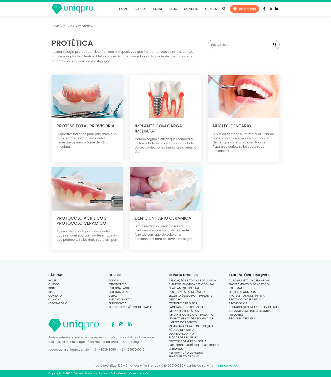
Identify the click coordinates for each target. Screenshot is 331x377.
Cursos (140, 9)
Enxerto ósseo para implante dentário (190, 297)
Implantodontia (120, 299)
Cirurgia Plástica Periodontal (191, 284)
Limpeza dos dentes (183, 322)
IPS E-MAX (236, 288)
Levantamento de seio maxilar (191, 318)
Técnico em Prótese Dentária (130, 307)
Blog (173, 9)
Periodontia (117, 303)
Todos (113, 280)
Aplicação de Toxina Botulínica (192, 280)
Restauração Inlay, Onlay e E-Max (254, 307)
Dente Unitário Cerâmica (187, 292)
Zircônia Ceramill (242, 318)
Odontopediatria (181, 334)
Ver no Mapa (227, 365)
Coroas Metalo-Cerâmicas (249, 280)
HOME (55, 26)
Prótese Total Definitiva (247, 296)
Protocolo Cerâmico (245, 299)
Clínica (211, 9)
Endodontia (117, 284)
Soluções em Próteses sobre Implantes (250, 313)
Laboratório (244, 9)
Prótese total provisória (187, 341)
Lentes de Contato (242, 292)
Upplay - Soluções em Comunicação (123, 373)
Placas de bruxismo (183, 337)
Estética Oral (119, 292)
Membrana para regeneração (191, 326)
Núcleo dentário (181, 330)
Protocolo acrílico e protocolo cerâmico (194, 347)
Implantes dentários (184, 311)
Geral (113, 296)
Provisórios (238, 303)
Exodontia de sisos (183, 303)
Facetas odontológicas (187, 307)
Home (123, 9)
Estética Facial (120, 288)
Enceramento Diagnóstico (249, 284)
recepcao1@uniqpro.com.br (68, 349)
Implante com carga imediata (191, 315)
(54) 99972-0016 (132, 349)
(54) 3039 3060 (104, 349)
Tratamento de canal (185, 356)
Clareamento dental (184, 288)
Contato (191, 9)
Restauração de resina (186, 353)
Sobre (158, 9)
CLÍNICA (69, 26)
